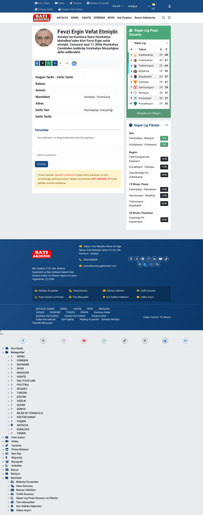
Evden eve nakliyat (44, 319)
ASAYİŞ (86, 17)
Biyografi (14, 461)
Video (60, 3)
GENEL (75, 17)
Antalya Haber (44, 9)
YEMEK (18, 433)
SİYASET (19, 388)
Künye (12, 469)
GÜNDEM (99, 17)
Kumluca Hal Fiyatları (45, 315)
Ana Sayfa (14, 348)
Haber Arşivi (145, 297)
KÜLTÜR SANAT (23, 417)
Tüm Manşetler (78, 297)
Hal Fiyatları (124, 17)
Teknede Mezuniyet (42, 322)
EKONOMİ (53, 312)
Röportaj (13, 457)
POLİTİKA (20, 384)
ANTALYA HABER (43, 308)
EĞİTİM (18, 396)
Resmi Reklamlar (145, 17)
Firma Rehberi (17, 449)
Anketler (13, 465)
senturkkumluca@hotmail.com (100, 265)
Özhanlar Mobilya (110, 319)
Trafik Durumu (146, 290)
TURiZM (68, 312)
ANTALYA (62, 17)
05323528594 (91, 259)
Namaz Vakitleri (113, 290)
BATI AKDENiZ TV (101, 178)
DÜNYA (82, 312)
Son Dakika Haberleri (116, 297)
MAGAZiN (102, 308)
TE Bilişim (165, 317)
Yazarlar (75, 3)
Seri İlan (13, 453)
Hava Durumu (78, 290)
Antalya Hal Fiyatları (70, 9)
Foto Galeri (42, 3)
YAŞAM (18, 421)
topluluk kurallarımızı (65, 175)
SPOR (111, 17)
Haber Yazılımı (151, 317)
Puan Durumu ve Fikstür (49, 297)
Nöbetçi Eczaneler (98, 3)
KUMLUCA (20, 429)
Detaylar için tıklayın (148, 113)
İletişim (12, 473)
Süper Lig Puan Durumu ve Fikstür (34, 498)
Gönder (41, 164)
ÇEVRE (18, 405)
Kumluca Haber (100, 312)
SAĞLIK (38, 312)
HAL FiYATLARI (23, 380)
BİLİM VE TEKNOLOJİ (27, 413)
